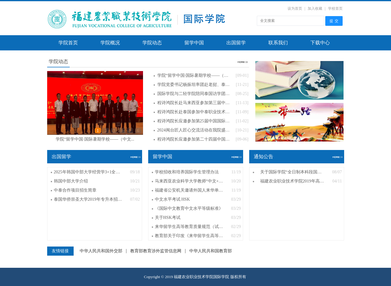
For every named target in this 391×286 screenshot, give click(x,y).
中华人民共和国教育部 (210, 251)
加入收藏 (315, 8)
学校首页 (335, 8)
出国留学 (236, 42)
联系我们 (278, 42)
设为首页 (295, 8)
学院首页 (68, 42)
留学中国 (194, 42)
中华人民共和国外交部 (101, 251)
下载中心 (320, 42)
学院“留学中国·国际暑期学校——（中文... (95, 139)
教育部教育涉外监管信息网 (155, 251)
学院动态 (152, 42)
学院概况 (110, 42)
